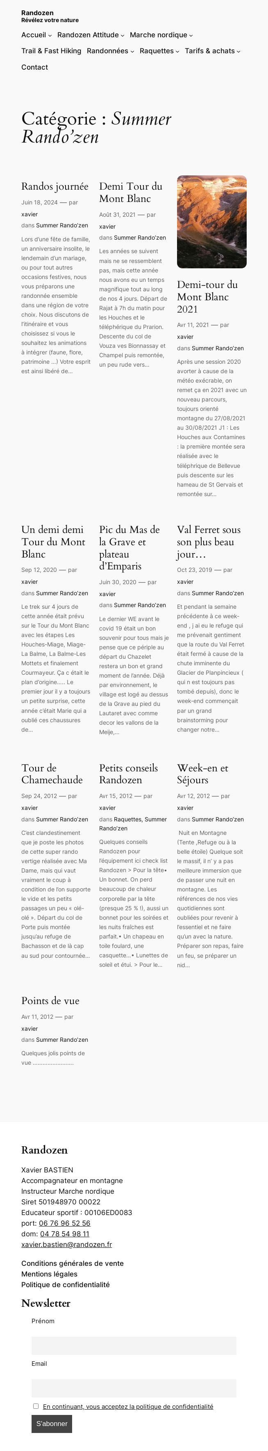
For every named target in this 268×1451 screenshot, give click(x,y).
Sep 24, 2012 (39, 795)
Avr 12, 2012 (193, 795)
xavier (29, 214)
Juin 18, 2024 (39, 202)
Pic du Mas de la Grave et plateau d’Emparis (129, 548)
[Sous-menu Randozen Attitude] (122, 35)
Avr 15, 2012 (115, 795)
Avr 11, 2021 (193, 324)
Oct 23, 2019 (194, 569)
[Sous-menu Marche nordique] (191, 35)
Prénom (43, 1321)
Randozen (37, 13)
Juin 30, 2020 (117, 581)
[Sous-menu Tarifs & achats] (238, 51)
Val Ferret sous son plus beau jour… (209, 542)
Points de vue (50, 1001)
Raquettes (127, 819)
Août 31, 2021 (117, 214)
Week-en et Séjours (202, 774)
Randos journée (55, 187)
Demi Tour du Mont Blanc (131, 193)
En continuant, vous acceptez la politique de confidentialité (128, 1406)
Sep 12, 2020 (39, 569)
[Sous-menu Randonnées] (132, 51)
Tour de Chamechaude (52, 774)
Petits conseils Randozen (128, 774)
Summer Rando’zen (62, 225)
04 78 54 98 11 (64, 1234)
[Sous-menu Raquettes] (177, 51)
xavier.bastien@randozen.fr (66, 1244)
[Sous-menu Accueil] (50, 35)
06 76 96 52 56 (65, 1223)
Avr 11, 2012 (37, 1016)
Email (39, 1363)
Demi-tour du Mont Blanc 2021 (207, 297)
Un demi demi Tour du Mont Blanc (53, 542)
